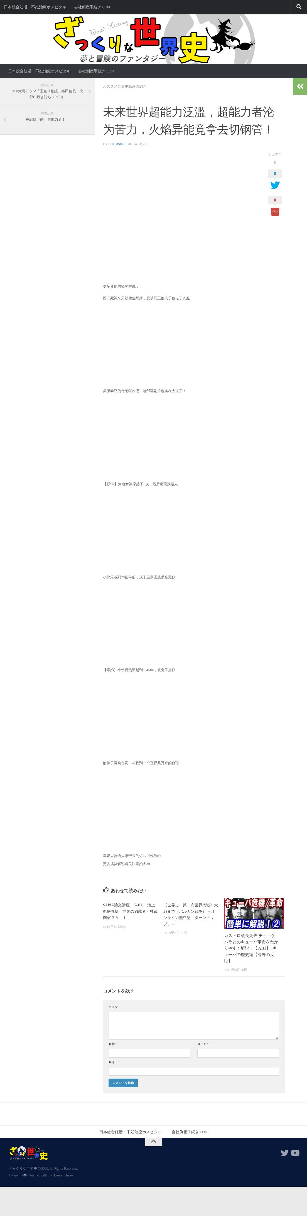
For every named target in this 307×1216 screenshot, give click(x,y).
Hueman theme (63, 1175)
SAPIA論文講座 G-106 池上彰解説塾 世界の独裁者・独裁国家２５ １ (130, 910)
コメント (115, 1007)
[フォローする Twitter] (285, 1153)
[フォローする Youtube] (295, 1153)
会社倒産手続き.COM (92, 6)
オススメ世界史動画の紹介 (126, 86)
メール (202, 1044)
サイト (113, 1062)
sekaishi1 (117, 144)
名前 (113, 1044)
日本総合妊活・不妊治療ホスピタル (35, 6)
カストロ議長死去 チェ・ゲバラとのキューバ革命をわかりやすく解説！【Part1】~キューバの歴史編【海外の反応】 (251, 948)
